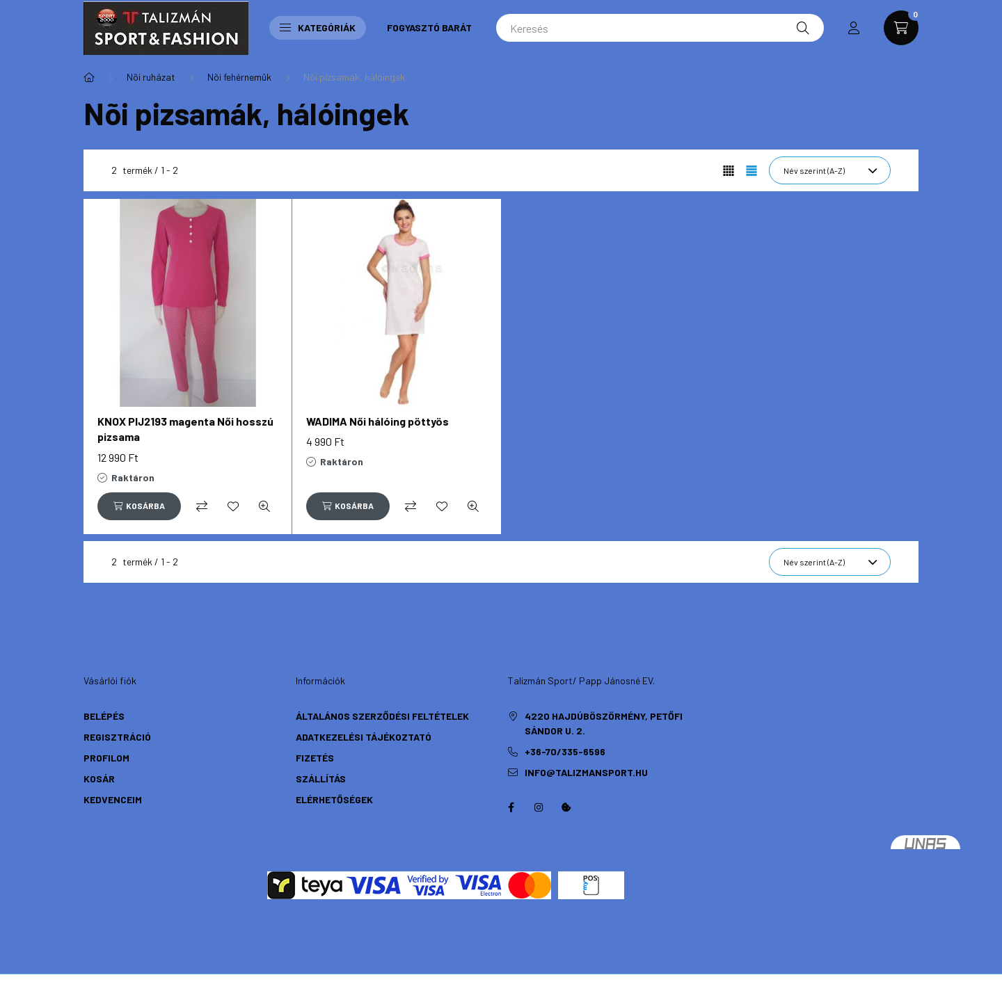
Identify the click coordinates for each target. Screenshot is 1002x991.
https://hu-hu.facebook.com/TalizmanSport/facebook (511, 807)
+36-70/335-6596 (565, 751)
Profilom (106, 758)
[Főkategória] (89, 77)
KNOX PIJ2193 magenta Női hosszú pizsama (185, 428)
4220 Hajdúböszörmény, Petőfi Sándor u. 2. (604, 723)
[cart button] (901, 27)
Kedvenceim (113, 799)
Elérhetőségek (334, 799)
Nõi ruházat (151, 77)
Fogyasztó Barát (429, 27)
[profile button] (853, 27)
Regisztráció (117, 737)
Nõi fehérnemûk (239, 77)
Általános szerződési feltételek (382, 716)
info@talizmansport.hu (586, 772)
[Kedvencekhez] (233, 506)
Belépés (104, 716)
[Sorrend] (830, 170)
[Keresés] (660, 28)
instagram (538, 807)
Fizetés (315, 758)
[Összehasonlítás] (202, 506)
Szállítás (321, 778)
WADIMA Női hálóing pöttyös (377, 421)
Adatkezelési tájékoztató (363, 737)
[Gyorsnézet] (264, 506)
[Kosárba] (139, 506)
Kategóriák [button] (318, 27)
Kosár (99, 778)
